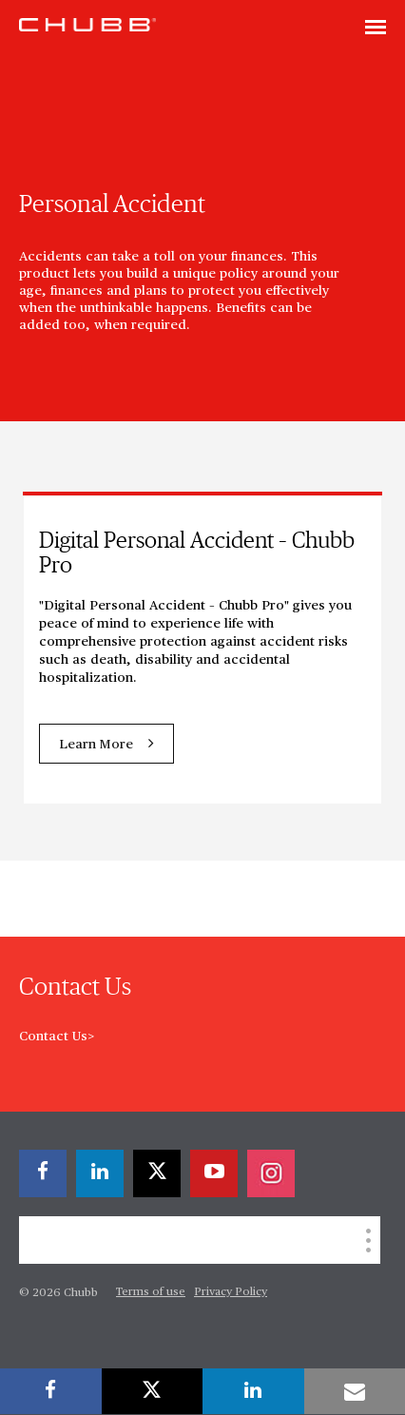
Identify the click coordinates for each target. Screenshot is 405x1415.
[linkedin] (100, 1173)
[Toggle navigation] (375, 28)
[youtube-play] (214, 1173)
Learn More (96, 744)
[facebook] (43, 1173)
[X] (157, 1173)
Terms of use (150, 1292)
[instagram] (271, 1173)
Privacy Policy (230, 1292)
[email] (355, 1391)
